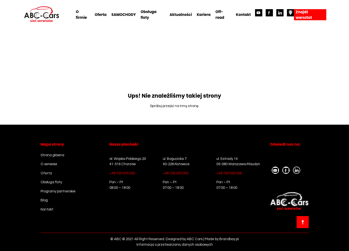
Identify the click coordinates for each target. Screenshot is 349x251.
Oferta (101, 14)
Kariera (204, 14)
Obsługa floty (149, 14)
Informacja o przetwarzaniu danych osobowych (174, 244)
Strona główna (52, 155)
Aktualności (181, 14)
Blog (44, 200)
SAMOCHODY (123, 14)
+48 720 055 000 (122, 173)
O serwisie (49, 164)
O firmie (81, 14)
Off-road (219, 14)
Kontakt (243, 14)
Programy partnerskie (58, 191)
